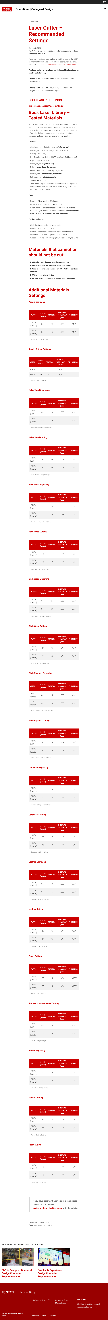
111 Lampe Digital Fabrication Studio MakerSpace (56, 65)
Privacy (44, 1315)
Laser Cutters (43, 1222)
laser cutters (47, 1225)
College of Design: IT (41, 1300)
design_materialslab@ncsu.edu (47, 1208)
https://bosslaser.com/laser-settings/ (46, 106)
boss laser (38, 1225)
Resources (53, 1315)
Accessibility (35, 1315)
